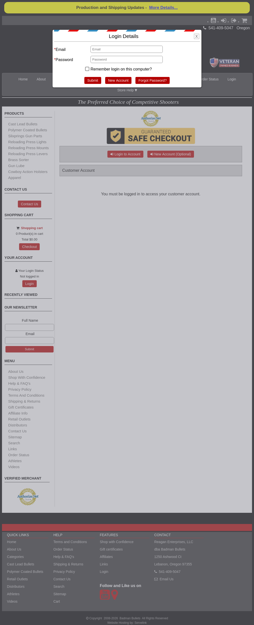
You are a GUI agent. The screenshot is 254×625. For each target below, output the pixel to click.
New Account (118, 80)
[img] (196, 36)
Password (64, 60)
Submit (92, 80)
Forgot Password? (152, 80)
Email (60, 49)
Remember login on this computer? (121, 69)
